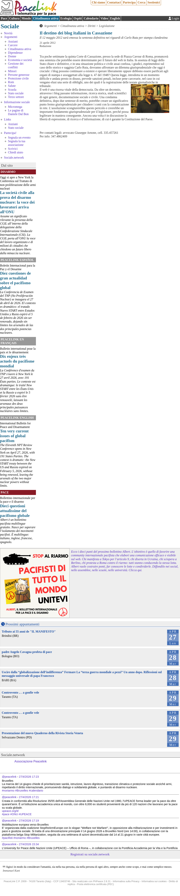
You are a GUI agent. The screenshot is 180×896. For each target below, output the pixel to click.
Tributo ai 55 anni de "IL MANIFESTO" (29, 631)
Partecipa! (10, 133)
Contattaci (114, 2)
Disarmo (8, 171)
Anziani (13, 41)
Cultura (14, 18)
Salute (12, 85)
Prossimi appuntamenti (22, 624)
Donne (12, 56)
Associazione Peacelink (30, 761)
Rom (11, 82)
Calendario (91, 18)
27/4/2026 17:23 (29, 776)
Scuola (12, 89)
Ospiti (78, 18)
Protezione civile (18, 78)
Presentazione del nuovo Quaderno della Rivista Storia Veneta (42, 733)
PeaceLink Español (17, 260)
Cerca (141, 2)
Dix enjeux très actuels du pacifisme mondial (17, 361)
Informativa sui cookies (154, 881)
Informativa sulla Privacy (126, 881)
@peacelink (9, 776)
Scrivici (13, 148)
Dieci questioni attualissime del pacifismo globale (15, 511)
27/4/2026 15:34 (29, 844)
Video (104, 18)
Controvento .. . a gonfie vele (20, 692)
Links (7, 119)
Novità (8, 33)
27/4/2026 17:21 (29, 797)
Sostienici (153, 2)
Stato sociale (16, 93)
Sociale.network (14, 157)
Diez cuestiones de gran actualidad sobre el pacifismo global (15, 280)
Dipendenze (15, 52)
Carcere (13, 45)
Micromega (15, 106)
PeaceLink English (17, 417)
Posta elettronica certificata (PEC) (95, 884)
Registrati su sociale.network (90, 854)
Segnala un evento (19, 137)
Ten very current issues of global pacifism (14, 436)
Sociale (10, 26)
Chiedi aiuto (15, 152)
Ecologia (66, 18)
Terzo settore (16, 97)
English (115, 18)
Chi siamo (98, 2)
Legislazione (107, 26)
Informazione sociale (17, 102)
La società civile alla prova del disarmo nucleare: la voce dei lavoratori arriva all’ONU (17, 202)
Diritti (91, 26)
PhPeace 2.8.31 (101, 881)
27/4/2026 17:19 (29, 820)
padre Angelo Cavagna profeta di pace (27, 652)
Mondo (26, 18)
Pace (4, 18)
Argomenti (10, 36)
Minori (12, 71)
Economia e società (20, 60)
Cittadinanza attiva (45, 18)
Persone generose (19, 74)
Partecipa (129, 2)
